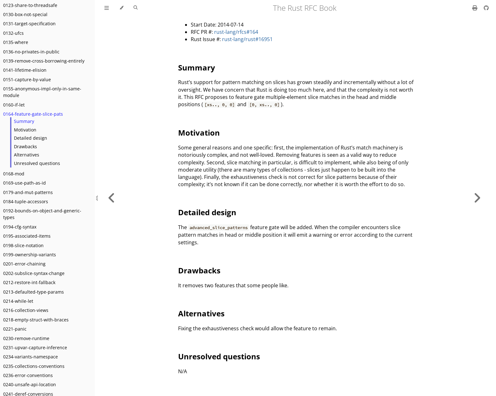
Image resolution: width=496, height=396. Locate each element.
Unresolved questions (37, 163)
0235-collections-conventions (34, 366)
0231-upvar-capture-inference (35, 347)
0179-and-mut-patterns (28, 192)
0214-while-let (18, 301)
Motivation (25, 130)
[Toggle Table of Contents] (106, 8)
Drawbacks (25, 146)
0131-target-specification (29, 24)
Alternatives (26, 155)
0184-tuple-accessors (25, 201)
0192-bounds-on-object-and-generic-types (42, 214)
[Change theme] (121, 8)
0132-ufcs (13, 33)
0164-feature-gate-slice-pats (33, 114)
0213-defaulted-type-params (33, 292)
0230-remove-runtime (26, 338)
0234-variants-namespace (30, 357)
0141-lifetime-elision (24, 70)
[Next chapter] (477, 198)
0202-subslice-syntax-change (34, 273)
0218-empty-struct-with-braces (36, 320)
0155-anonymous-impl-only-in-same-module (42, 92)
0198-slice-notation (23, 245)
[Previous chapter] (111, 198)
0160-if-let (14, 105)
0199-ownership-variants (29, 255)
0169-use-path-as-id (24, 183)
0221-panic (15, 329)
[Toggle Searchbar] (135, 8)
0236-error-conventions (28, 375)
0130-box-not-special (25, 14)
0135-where (15, 42)
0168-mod (13, 174)
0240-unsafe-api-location (29, 384)
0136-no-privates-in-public (31, 52)
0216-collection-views (25, 310)
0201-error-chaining (24, 264)
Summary (24, 121)
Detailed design (30, 138)
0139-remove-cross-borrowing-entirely (43, 61)
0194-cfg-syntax (19, 227)
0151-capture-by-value (27, 79)
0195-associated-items (27, 236)
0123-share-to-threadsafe (30, 5)
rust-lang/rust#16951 (247, 39)
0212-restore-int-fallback (29, 282)
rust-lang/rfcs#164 (236, 31)
